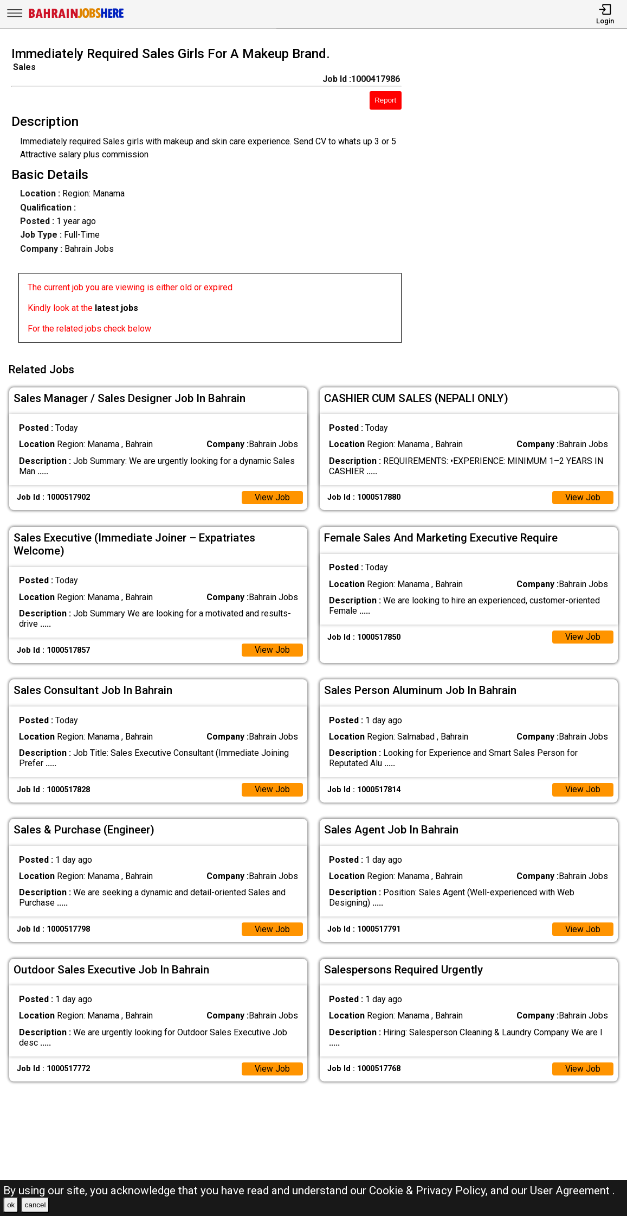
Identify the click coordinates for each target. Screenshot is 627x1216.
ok (11, 1205)
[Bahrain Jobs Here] (76, 17)
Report (385, 100)
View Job (272, 496)
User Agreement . (572, 1190)
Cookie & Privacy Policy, (429, 1190)
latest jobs (116, 308)
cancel (35, 1205)
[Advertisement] (522, 198)
